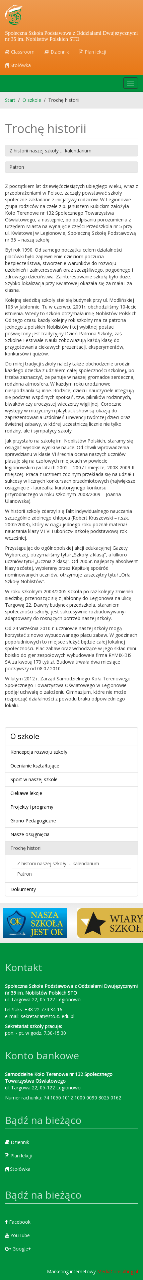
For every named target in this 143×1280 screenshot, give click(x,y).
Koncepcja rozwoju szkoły (38, 752)
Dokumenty (23, 889)
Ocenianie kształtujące (34, 765)
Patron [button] (16, 167)
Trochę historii (26, 848)
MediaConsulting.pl (117, 1271)
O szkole (24, 736)
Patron (24, 874)
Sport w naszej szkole (34, 779)
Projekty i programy (31, 807)
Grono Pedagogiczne (33, 820)
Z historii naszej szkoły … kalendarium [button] (50, 150)
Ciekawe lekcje (26, 793)
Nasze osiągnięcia (30, 834)
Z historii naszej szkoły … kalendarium (58, 863)
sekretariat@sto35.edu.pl (47, 1016)
